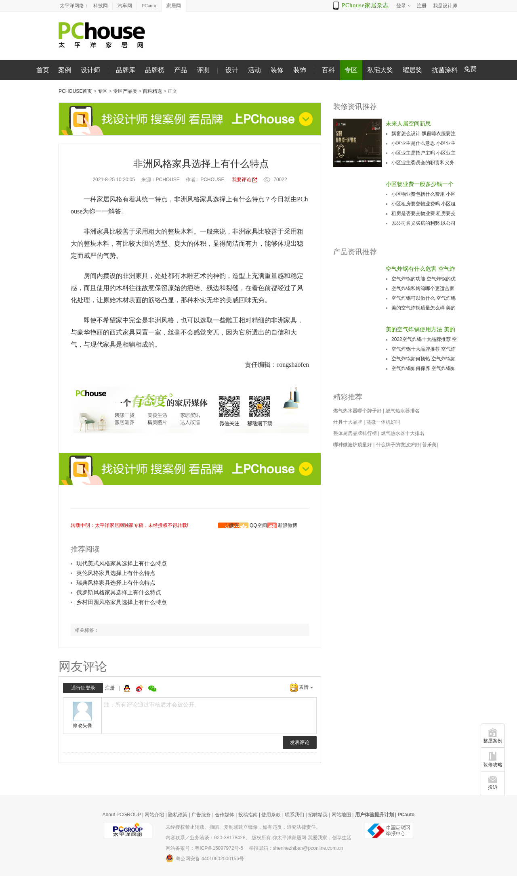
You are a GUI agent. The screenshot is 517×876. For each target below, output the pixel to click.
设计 (231, 70)
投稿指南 (248, 814)
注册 (110, 688)
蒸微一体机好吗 (383, 422)
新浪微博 (287, 525)
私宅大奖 (380, 70)
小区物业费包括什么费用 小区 (423, 194)
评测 (203, 70)
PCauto (149, 5)
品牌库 (125, 70)
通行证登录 (83, 688)
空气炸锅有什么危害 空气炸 (420, 269)
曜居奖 (412, 70)
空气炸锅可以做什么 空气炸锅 (423, 298)
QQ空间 (258, 525)
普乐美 (429, 444)
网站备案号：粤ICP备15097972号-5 (204, 848)
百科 (328, 70)
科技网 (100, 5)
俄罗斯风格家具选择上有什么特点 (118, 592)
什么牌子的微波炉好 (398, 444)
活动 (254, 70)
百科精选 (152, 91)
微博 (140, 688)
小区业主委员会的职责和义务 (422, 162)
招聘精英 (318, 814)
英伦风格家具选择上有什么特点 (116, 573)
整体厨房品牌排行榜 (355, 433)
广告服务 (201, 814)
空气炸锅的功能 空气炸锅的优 (423, 279)
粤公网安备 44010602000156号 (205, 858)
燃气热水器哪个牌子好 (357, 411)
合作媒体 (224, 814)
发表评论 (299, 742)
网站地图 (341, 814)
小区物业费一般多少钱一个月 (420, 185)
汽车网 (125, 5)
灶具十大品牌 (347, 422)
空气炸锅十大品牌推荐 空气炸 (423, 349)
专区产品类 (125, 91)
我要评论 (241, 179)
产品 (180, 70)
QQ (128, 688)
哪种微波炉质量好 (352, 444)
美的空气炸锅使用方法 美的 (420, 329)
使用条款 (271, 814)
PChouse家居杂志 (365, 5)
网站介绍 (154, 814)
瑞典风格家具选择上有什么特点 (116, 582)
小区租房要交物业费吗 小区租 (423, 204)
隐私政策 (177, 814)
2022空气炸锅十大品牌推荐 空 (424, 339)
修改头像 (82, 725)
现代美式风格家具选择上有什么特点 (121, 563)
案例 (64, 70)
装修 (277, 70)
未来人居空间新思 (408, 123)
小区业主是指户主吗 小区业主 (423, 153)
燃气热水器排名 (403, 411)
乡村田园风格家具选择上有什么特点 (121, 602)
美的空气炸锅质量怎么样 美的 (423, 308)
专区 (351, 70)
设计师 (90, 70)
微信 (234, 525)
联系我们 (294, 814)
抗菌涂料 (445, 70)
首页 (42, 70)
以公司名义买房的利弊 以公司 (423, 223)
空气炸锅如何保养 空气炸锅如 (423, 368)
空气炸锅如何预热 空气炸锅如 (423, 359)
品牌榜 (154, 70)
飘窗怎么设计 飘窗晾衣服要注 (423, 133)
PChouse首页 (75, 91)
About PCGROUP (122, 814)
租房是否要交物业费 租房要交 (423, 213)
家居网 (173, 5)
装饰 (299, 70)
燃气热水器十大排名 (403, 433)
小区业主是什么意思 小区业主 (423, 143)
